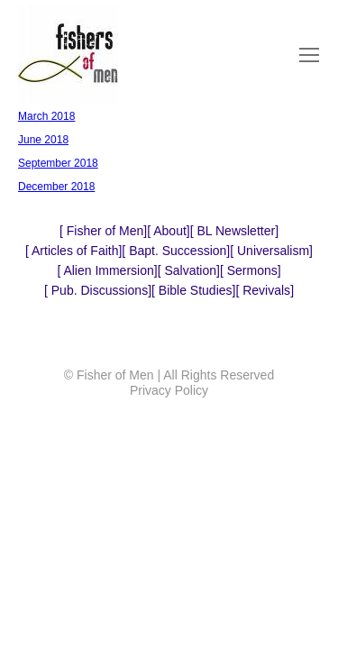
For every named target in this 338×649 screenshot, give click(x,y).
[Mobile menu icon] (309, 55)
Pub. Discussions (98, 290)
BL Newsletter (235, 231)
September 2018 (58, 163)
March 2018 (46, 116)
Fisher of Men (103, 231)
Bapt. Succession (175, 250)
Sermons (251, 270)
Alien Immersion (106, 270)
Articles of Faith (74, 250)
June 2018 (43, 139)
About (169, 231)
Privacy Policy (169, 390)
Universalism (271, 250)
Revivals (264, 290)
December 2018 (56, 186)
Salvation (188, 270)
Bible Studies (194, 290)
